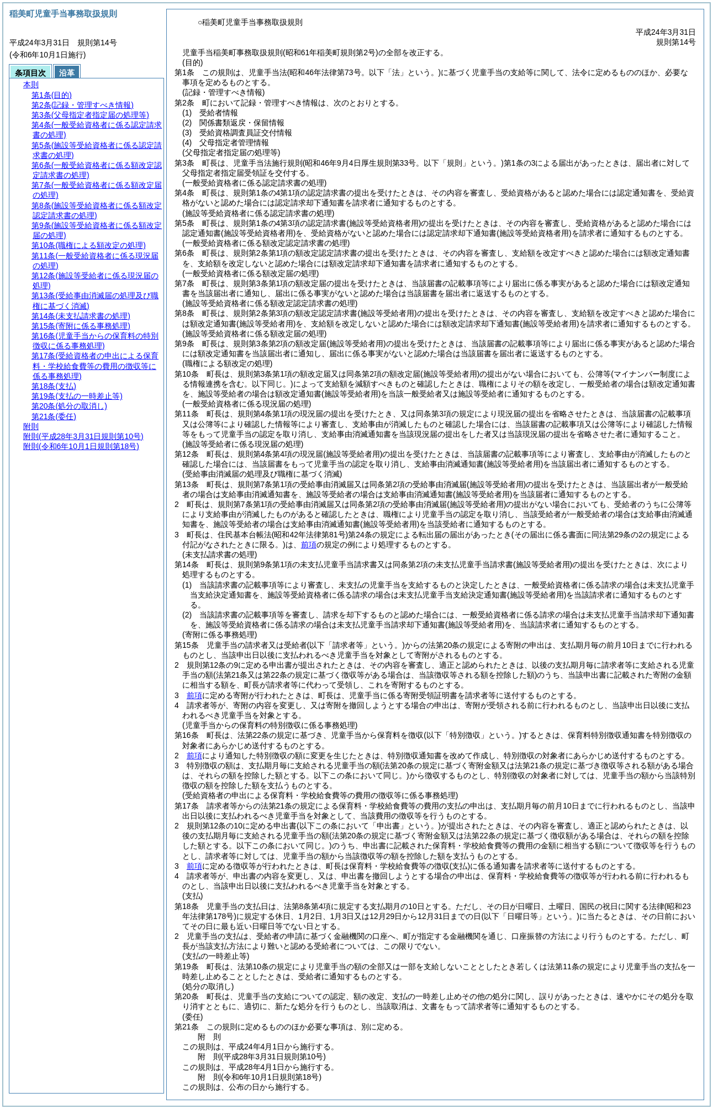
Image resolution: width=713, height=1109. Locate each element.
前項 (308, 544)
